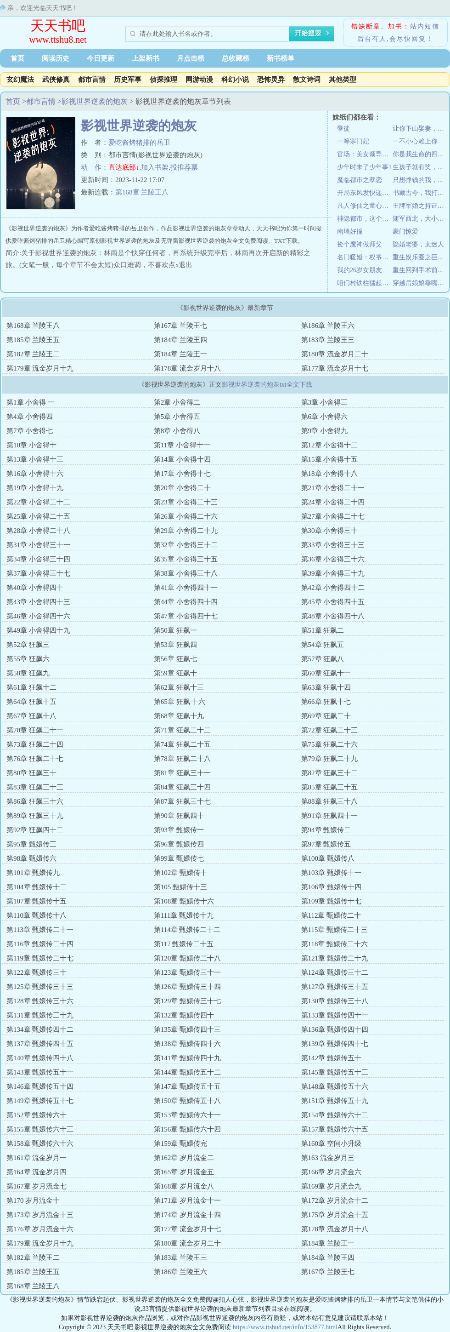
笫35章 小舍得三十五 (186, 559)
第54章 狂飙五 (322, 644)
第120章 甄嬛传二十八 (187, 958)
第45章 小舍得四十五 (333, 602)
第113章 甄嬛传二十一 (39, 929)
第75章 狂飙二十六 (329, 744)
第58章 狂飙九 (28, 673)
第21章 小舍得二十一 (333, 488)
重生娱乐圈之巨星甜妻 (420, 257)
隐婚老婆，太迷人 (418, 244)
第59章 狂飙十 (175, 673)
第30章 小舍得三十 (329, 530)
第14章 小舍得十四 (182, 459)
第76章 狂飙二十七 (34, 758)
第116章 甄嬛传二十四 (39, 944)
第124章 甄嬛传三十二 (334, 972)
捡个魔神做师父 (359, 244)
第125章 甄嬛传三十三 (39, 986)
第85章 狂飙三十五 (329, 787)
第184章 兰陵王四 (180, 339)
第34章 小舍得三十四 (38, 559)
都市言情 (92, 79)
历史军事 (127, 79)
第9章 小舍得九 (324, 430)
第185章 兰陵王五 (33, 339)
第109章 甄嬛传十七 (331, 901)
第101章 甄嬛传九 (33, 872)
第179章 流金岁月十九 (39, 368)
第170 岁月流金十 (33, 1200)
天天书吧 (57, 25)
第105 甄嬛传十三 (180, 887)
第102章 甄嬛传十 (180, 872)
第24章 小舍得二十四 (333, 502)
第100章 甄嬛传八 (327, 858)
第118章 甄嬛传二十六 (334, 944)
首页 (17, 58)
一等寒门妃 (353, 141)
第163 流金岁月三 (327, 1157)
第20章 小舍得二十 (182, 488)
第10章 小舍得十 (31, 445)
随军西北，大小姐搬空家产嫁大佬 (420, 218)
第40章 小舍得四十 (34, 587)
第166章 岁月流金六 (331, 1172)
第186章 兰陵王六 (327, 325)
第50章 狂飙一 (175, 630)
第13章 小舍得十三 (34, 459)
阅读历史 (55, 58)
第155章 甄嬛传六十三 (39, 1129)
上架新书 (145, 58)
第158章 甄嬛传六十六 (39, 1143)
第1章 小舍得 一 (30, 402)
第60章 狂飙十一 (326, 673)
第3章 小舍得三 (324, 402)
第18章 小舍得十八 (329, 473)
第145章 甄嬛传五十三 (334, 1072)
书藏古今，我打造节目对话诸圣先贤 (420, 192)
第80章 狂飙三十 (31, 773)
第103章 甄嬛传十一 (331, 872)
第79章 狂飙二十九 (329, 758)
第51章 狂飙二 (322, 630)
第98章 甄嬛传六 (31, 858)
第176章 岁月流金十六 (39, 1229)
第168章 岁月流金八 (184, 1186)
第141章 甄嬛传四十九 (187, 1058)
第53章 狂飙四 (175, 644)
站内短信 (424, 26)
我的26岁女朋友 (359, 270)
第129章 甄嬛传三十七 (187, 1001)
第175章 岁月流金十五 (334, 1214)
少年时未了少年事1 (364, 167)
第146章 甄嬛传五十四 (39, 1086)
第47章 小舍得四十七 (186, 616)
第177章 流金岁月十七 (334, 368)
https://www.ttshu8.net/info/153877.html (285, 1327)
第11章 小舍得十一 (182, 445)
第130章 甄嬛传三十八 (334, 1001)
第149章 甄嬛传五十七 (39, 1100)
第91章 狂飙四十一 (329, 815)
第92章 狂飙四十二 (34, 830)
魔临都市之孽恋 (359, 180)
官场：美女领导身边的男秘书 (365, 154)
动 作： (94, 167)
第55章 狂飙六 (28, 659)
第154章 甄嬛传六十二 (334, 1115)
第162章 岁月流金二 (184, 1157)
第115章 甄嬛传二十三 (334, 929)
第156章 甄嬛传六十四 (187, 1129)
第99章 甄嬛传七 (179, 858)
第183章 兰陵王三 (327, 339)
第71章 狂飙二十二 (182, 730)
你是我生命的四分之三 (420, 154)
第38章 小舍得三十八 (186, 573)
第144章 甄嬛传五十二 (187, 1072)
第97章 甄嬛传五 (326, 844)
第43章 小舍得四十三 (38, 602)
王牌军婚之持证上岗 (420, 205)
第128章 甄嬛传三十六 (39, 1001)
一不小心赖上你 (415, 141)
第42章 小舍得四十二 (333, 587)
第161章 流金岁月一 (36, 1157)
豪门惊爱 (405, 231)
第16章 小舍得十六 (34, 473)
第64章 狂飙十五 (31, 701)
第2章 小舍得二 (177, 402)
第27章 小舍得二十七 (333, 516)
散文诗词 (307, 79)
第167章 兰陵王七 (180, 325)
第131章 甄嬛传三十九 (39, 1015)
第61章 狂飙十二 (31, 687)
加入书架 (155, 167)
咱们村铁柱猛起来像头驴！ (365, 283)
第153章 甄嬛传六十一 (187, 1115)
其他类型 (342, 79)
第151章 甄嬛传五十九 (334, 1100)
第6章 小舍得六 (324, 416)
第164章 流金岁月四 (36, 1172)
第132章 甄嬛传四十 (184, 1015)
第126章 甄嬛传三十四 (187, 986)
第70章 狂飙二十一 (34, 730)
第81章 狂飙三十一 (182, 773)
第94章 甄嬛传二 (326, 830)
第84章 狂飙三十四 (182, 787)
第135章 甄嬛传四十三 (187, 1029)
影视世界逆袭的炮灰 (95, 101)
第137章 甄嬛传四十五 (39, 1043)
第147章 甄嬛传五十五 (187, 1086)
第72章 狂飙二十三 (329, 730)
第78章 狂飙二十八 (182, 758)
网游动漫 (199, 79)
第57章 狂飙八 (322, 659)
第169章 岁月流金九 (331, 1186)
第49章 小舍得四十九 (38, 630)
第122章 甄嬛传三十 (36, 972)
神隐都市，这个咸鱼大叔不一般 (365, 218)
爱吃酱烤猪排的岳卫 (139, 142)
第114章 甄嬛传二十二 (187, 929)
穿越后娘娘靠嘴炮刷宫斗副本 (420, 283)
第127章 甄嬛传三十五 (334, 986)
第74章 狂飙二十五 (182, 744)
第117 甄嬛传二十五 (184, 944)
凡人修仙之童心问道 (365, 205)
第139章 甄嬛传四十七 (334, 1043)
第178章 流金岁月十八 (187, 368)
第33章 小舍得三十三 (333, 545)
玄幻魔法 (20, 79)
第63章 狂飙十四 (326, 687)
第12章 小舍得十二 (329, 445)
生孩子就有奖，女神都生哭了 (420, 167)
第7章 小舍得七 (29, 430)
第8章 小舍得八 (177, 430)
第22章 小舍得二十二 (38, 502)
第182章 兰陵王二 (33, 354)
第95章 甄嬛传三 (31, 844)
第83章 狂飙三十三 (34, 787)
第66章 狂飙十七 (326, 701)
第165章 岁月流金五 (184, 1172)
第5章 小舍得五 (177, 416)
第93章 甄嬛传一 (179, 830)
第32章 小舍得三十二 (186, 545)
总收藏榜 (235, 58)
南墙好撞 (350, 231)
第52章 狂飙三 (28, 644)
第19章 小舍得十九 (34, 488)
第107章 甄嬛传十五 (36, 901)
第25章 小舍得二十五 (38, 516)
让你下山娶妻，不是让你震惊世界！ (420, 128)
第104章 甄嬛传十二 (36, 887)
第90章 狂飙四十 (179, 815)
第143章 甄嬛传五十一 (39, 1072)
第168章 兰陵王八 (142, 192)
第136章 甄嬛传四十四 (334, 1029)
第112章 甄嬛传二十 (331, 915)
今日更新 (100, 58)
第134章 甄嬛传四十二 (39, 1029)
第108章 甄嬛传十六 (184, 901)
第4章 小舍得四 (29, 416)
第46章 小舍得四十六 (38, 616)
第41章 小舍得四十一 (186, 587)
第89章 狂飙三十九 (34, 815)
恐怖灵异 (271, 79)
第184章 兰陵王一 (180, 354)
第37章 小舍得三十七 (38, 573)
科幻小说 (235, 79)
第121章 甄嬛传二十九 (334, 958)
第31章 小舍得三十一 (38, 545)
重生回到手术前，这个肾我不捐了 (420, 270)
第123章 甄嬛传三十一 (187, 972)
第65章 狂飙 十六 (180, 701)
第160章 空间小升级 (331, 1143)
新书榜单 (280, 58)
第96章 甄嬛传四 (179, 844)
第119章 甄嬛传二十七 (39, 958)
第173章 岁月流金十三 (39, 1214)
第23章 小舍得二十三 (186, 502)
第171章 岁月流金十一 (187, 1200)
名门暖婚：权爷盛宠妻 (365, 257)
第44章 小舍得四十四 (186, 602)
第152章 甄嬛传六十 (36, 1115)
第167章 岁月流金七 (36, 1186)
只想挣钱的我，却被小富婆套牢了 (420, 180)
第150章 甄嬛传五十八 (187, 1100)
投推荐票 (184, 167)
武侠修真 (56, 79)
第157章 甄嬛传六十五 (334, 1129)
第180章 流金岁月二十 (334, 354)
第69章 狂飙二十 (326, 716)
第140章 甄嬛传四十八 (39, 1058)
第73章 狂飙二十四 (34, 744)
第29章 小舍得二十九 (186, 530)
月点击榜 (190, 58)
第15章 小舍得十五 (329, 459)
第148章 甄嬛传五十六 (334, 1086)
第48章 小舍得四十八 (333, 616)
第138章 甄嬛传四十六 (187, 1043)
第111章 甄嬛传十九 (184, 915)
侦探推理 (163, 79)
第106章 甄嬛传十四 (331, 887)
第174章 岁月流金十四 (187, 1214)
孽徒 (343, 128)
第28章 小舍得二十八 (38, 530)
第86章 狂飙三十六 (34, 801)
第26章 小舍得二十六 (186, 516)
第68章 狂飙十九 (179, 716)
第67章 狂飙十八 (31, 716)
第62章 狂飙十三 (179, 687)
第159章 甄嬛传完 (180, 1143)
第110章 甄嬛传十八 (36, 915)
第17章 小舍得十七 (182, 473)
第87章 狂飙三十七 (182, 801)
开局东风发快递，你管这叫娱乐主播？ (365, 192)
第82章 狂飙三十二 (329, 773)
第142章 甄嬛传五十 (331, 1058)
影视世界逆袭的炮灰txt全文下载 (267, 384)
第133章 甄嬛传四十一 (334, 1015)
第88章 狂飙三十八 (329, 801)
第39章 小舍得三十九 (333, 573)
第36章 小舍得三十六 (333, 559)
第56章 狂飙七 (175, 659)
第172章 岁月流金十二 (334, 1200)
